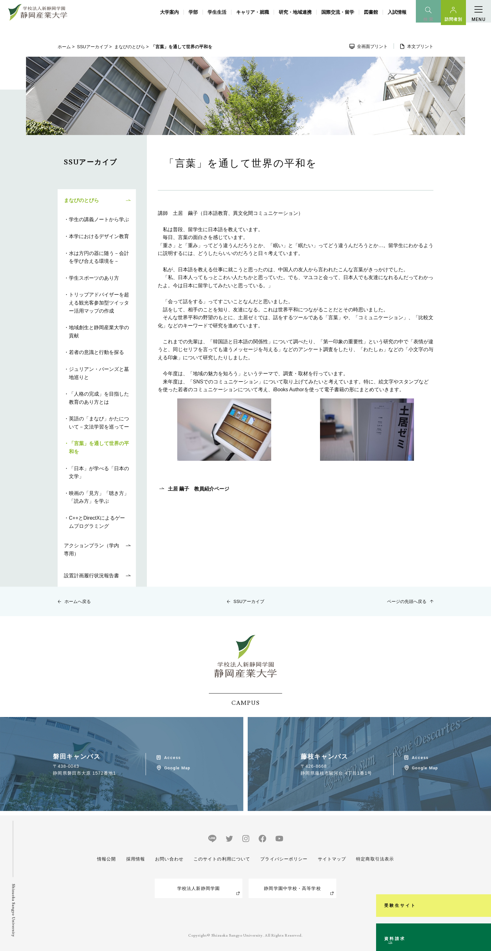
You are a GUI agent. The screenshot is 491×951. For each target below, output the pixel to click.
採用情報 (135, 858)
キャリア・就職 (252, 12)
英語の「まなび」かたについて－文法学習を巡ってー (99, 422)
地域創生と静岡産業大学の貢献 (99, 331)
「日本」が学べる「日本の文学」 (99, 472)
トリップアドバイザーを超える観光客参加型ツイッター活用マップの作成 (99, 302)
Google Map (177, 768)
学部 (193, 12)
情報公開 (106, 858)
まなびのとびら (129, 46)
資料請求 (482, 921)
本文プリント (420, 46)
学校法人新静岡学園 (198, 888)
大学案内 (169, 12)
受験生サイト (482, 856)
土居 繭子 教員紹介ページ (198, 488)
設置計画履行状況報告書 (91, 575)
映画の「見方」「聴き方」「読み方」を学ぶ (99, 497)
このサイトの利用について (222, 858)
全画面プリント (372, 46)
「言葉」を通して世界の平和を (99, 447)
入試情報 (397, 12)
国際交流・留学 (337, 12)
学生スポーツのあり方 (94, 278)
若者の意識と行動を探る (96, 352)
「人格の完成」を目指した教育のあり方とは (99, 398)
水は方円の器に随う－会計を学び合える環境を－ (99, 257)
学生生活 (217, 12)
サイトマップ (332, 858)
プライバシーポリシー (284, 858)
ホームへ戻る (78, 601)
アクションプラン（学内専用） (91, 549)
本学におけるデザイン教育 (99, 236)
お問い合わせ (169, 858)
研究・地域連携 (295, 12)
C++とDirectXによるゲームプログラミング (97, 522)
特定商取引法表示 (375, 858)
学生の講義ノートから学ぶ (99, 219)
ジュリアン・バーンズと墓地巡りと (99, 373)
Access (172, 757)
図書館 (371, 12)
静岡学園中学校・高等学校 (292, 888)
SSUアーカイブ (92, 46)
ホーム (64, 46)
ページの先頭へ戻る (406, 601)
